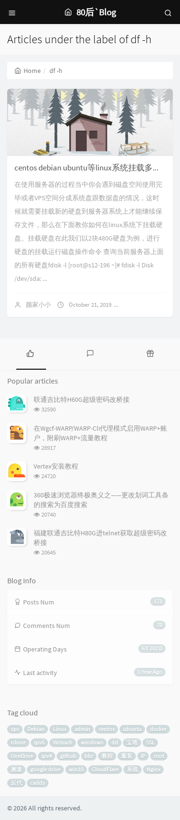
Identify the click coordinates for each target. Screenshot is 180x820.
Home (27, 70)
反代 (16, 782)
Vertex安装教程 (56, 466)
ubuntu (132, 729)
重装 (126, 756)
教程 (107, 756)
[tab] (30, 352)
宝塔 (132, 742)
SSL (150, 742)
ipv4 (46, 756)
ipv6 (39, 742)
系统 (132, 769)
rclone (18, 742)
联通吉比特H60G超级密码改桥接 (82, 399)
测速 (16, 769)
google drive (45, 769)
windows (92, 742)
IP (143, 756)
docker (158, 729)
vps (15, 729)
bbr (88, 756)
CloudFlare (105, 769)
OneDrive (22, 756)
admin (82, 729)
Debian (36, 729)
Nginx (153, 769)
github (68, 756)
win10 (76, 769)
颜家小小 (38, 305)
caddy (37, 782)
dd (114, 742)
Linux (59, 729)
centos (106, 729)
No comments (146, 305)
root (159, 756)
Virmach (62, 742)
